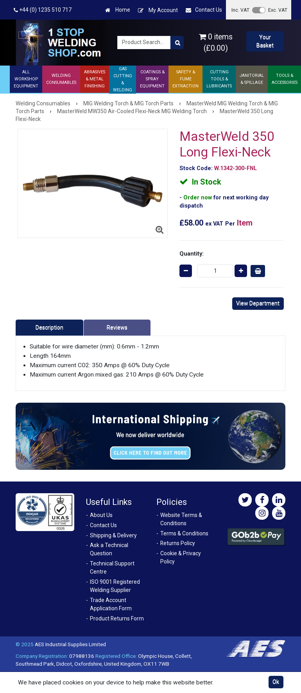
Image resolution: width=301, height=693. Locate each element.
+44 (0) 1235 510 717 (43, 10)
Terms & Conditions (184, 533)
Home (117, 10)
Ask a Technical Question (109, 549)
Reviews (117, 327)
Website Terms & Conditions (181, 519)
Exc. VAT (277, 10)
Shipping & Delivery (113, 535)
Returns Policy (177, 543)
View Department (258, 303)
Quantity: (191, 253)
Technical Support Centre (112, 567)
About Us (101, 515)
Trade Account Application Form (111, 604)
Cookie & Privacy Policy (180, 557)
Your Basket (265, 41)
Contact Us (204, 10)
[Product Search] (177, 42)
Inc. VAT (240, 10)
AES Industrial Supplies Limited (70, 644)
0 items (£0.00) (216, 42)
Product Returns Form (117, 618)
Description (49, 327)
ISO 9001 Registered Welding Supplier (115, 586)
